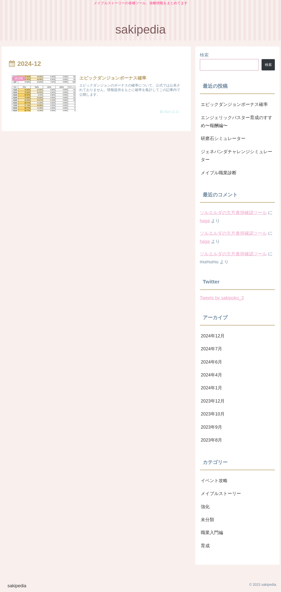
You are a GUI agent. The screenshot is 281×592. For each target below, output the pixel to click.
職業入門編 (212, 532)
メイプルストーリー (221, 493)
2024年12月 (213, 335)
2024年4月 (211, 374)
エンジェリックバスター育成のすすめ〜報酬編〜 (236, 121)
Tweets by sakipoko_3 (222, 297)
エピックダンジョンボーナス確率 (234, 104)
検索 (204, 54)
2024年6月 (211, 362)
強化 (205, 506)
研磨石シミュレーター (223, 138)
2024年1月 (211, 387)
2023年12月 (213, 401)
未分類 (207, 519)
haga (205, 220)
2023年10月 (213, 413)
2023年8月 (211, 440)
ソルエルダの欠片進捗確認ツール (233, 212)
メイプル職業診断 (219, 172)
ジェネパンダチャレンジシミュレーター (236, 155)
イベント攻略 (214, 480)
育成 (205, 545)
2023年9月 (211, 427)
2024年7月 (211, 348)
